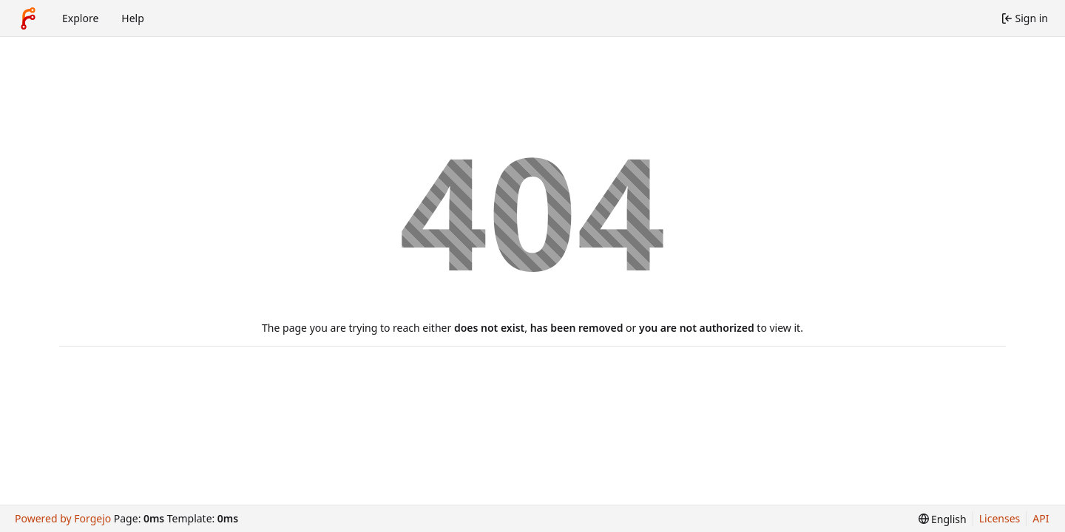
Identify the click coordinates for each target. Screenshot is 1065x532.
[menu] (943, 519)
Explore (80, 18)
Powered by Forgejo (63, 518)
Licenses (1000, 518)
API (1040, 518)
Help (132, 18)
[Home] (28, 18)
